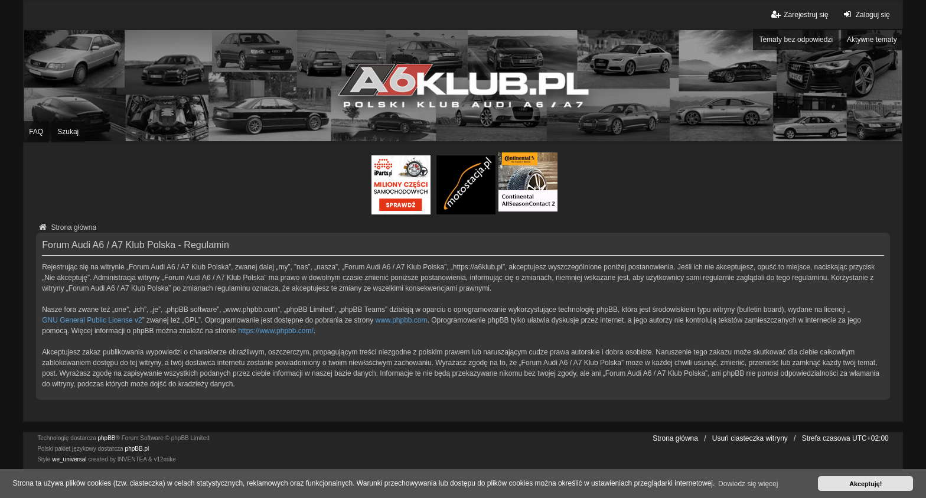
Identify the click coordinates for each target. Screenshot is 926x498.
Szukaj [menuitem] (68, 132)
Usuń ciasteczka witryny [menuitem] (750, 438)
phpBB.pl (137, 448)
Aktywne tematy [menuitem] (872, 39)
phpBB (107, 438)
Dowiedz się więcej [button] (748, 484)
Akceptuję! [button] (865, 483)
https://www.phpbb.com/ (275, 331)
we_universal (69, 459)
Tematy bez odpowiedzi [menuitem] (796, 39)
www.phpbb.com (402, 320)
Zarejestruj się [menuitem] (799, 14)
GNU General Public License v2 (92, 320)
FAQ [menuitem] (36, 132)
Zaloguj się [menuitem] (865, 14)
